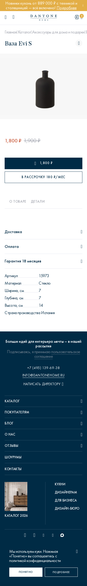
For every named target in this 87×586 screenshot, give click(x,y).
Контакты (13, 469)
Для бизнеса (66, 500)
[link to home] (43, 18)
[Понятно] (25, 572)
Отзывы (11, 446)
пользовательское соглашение (57, 354)
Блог (9, 423)
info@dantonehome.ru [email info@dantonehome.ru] (43, 375)
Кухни (60, 484)
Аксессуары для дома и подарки (58, 32)
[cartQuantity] (81, 17)
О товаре (17, 201)
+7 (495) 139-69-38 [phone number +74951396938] (43, 368)
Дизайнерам (66, 492)
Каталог (24, 32)
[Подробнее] (61, 572)
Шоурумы (13, 457)
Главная (10, 32)
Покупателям (17, 412)
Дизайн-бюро (67, 508)
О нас (10, 434)
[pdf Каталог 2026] (17, 500)
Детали (38, 201)
